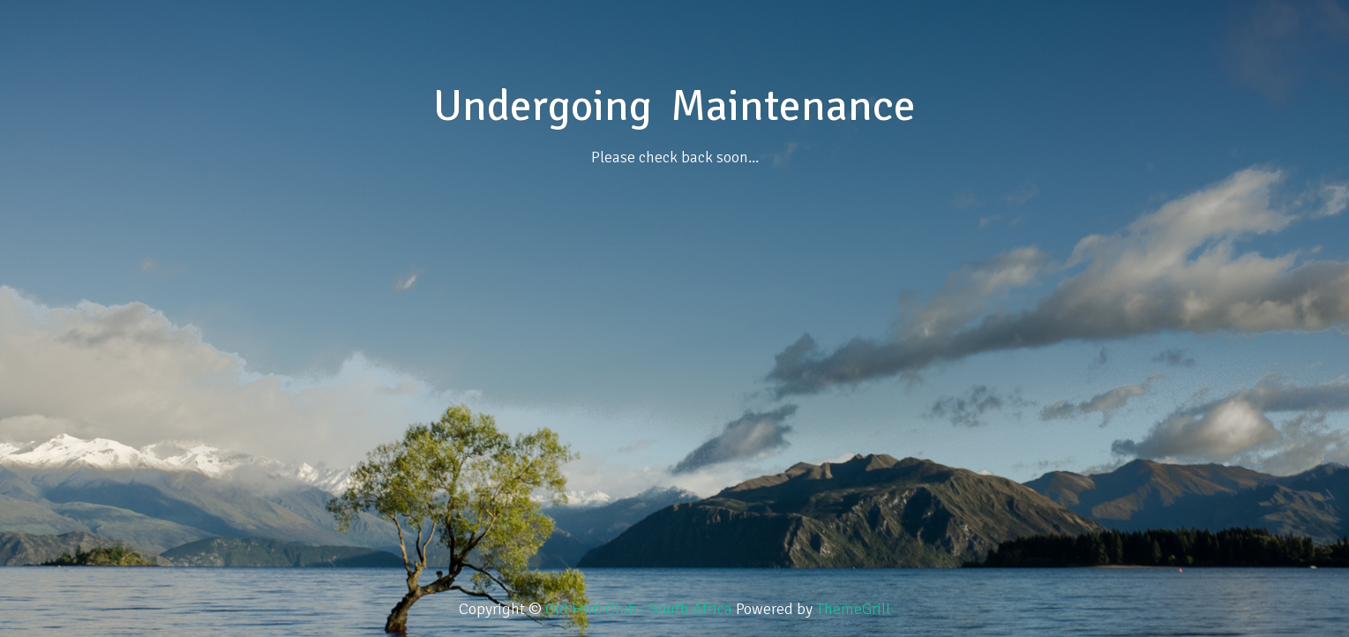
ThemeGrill (853, 608)
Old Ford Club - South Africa (640, 608)
